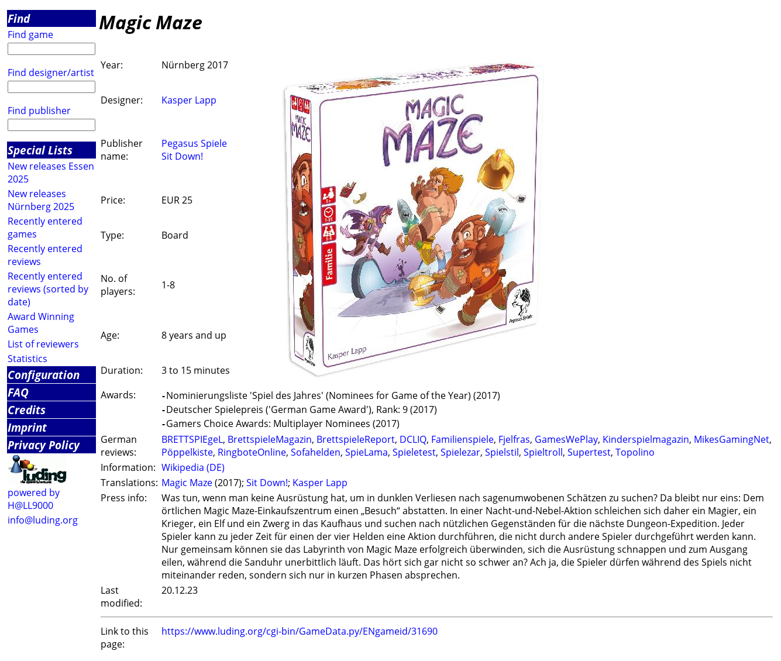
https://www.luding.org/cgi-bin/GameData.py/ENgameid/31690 (299, 631)
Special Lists (40, 150)
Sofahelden (315, 452)
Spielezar (460, 452)
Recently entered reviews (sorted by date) (48, 289)
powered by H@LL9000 (34, 499)
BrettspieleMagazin (270, 439)
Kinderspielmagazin (646, 439)
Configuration (44, 375)
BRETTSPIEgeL (192, 439)
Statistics (27, 358)
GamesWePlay (566, 439)
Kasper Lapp (188, 100)
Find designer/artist (51, 72)
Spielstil (502, 452)
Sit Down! (182, 156)
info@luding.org (43, 520)
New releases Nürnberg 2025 (41, 200)
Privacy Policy (44, 445)
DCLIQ (413, 439)
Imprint (27, 427)
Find (19, 18)
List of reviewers (43, 344)
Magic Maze (186, 482)
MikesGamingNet (731, 439)
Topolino (635, 452)
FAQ (18, 392)
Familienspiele (462, 439)
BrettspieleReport (355, 439)
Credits (27, 410)
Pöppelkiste (187, 452)
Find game (30, 34)
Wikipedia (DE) (193, 467)
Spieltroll (543, 452)
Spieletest (414, 452)
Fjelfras (514, 439)
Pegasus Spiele (194, 143)
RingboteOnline (252, 452)
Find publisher (39, 110)
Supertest (589, 452)
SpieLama (366, 452)
